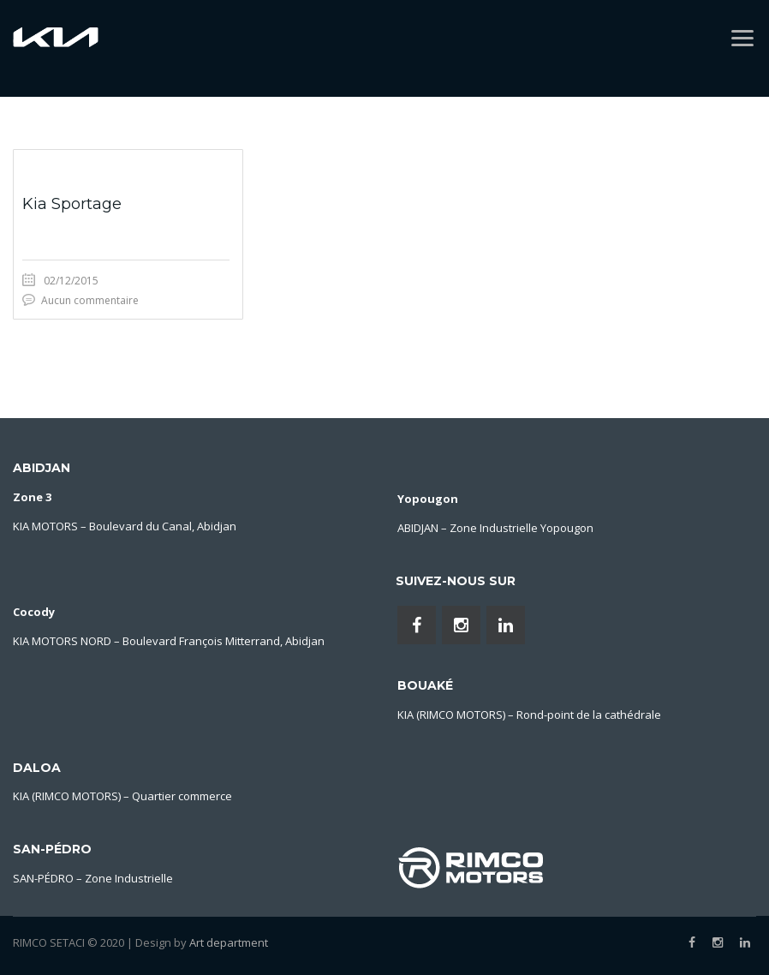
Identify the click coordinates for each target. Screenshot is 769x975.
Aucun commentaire (90, 300)
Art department (228, 942)
